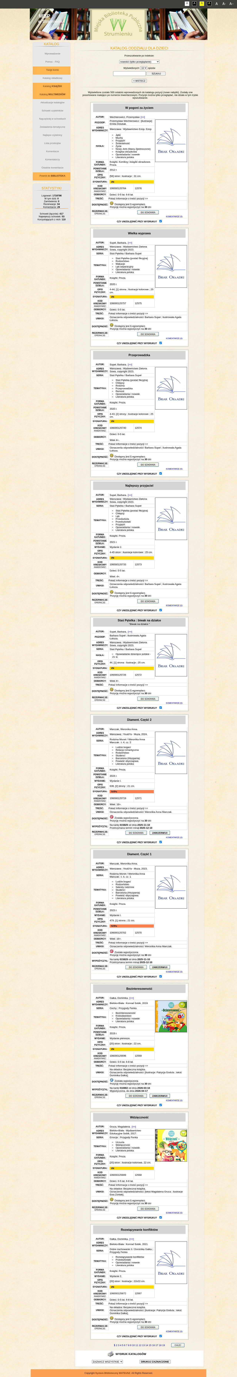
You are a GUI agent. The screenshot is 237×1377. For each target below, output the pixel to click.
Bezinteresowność (126, 1013)
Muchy (119, 137)
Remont (120, 391)
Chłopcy (120, 383)
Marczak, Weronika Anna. (124, 729)
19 (163, 1345)
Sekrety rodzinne (125, 887)
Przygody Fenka (127, 1008)
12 (140, 1345)
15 (150, 1345)
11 (136, 1345)
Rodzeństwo (122, 261)
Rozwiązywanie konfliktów (130, 1257)
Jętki (118, 135)
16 (153, 1345)
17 (157, 1345)
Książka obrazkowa (126, 151)
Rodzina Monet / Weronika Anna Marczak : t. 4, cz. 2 (127, 741)
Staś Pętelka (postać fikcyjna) (132, 258)
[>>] (143, 117)
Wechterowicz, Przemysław (125, 117)
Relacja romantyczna (127, 750)
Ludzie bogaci (123, 747)
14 (147, 1345)
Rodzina (120, 385)
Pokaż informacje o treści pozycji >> (128, 198)
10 (133, 1345)
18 (160, 1345)
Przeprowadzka (124, 388)
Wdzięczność (123, 1145)
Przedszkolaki (123, 521)
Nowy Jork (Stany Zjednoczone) (133, 149)
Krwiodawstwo (123, 1015)
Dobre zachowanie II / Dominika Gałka (131, 1249)
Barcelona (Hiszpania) (128, 758)
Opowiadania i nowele (128, 154)
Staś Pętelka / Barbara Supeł (125, 253)
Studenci (120, 755)
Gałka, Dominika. (119, 998)
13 (143, 1345)
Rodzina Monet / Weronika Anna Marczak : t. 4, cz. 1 (127, 875)
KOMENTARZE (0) (174, 216)
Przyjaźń (120, 140)
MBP (44, 16)
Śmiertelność (123, 143)
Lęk (118, 516)
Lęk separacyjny (124, 266)
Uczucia (120, 1142)
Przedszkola (122, 519)
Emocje (114, 1137)
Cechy (113, 1008)
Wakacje (120, 263)
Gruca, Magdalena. (120, 1126)
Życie (118, 146)
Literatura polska (125, 157)
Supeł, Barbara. (118, 242)
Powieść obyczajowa (127, 761)
